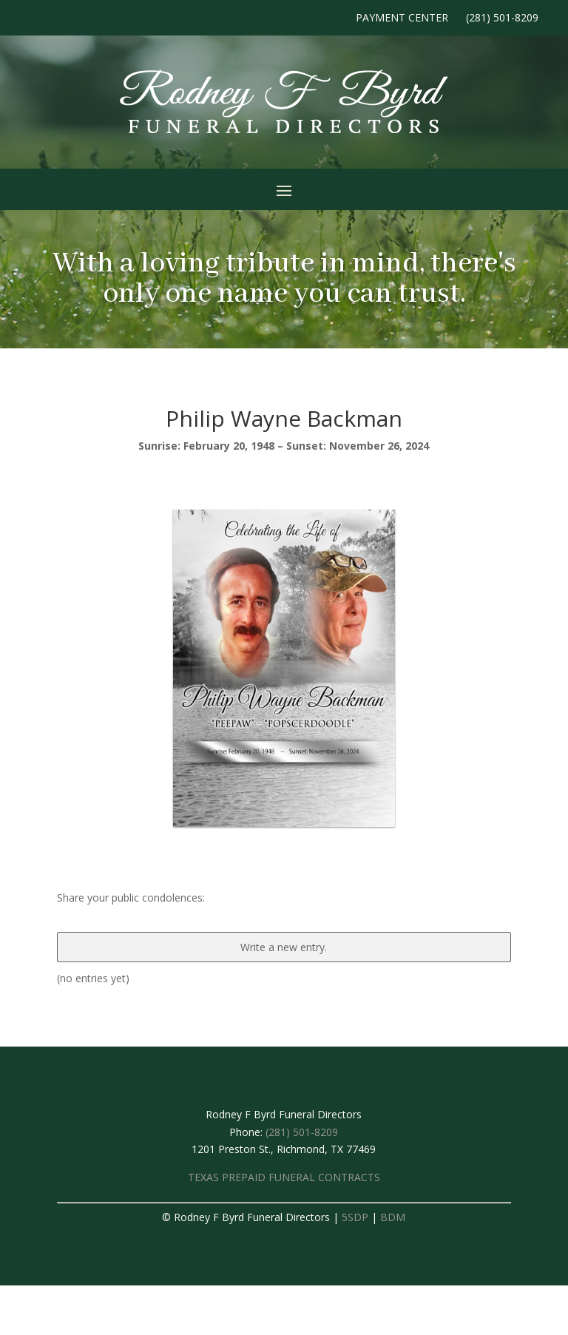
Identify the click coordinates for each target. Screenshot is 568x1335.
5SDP (355, 1217)
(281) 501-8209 (502, 17)
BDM (392, 1217)
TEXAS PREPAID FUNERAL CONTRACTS (284, 1177)
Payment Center (402, 17)
